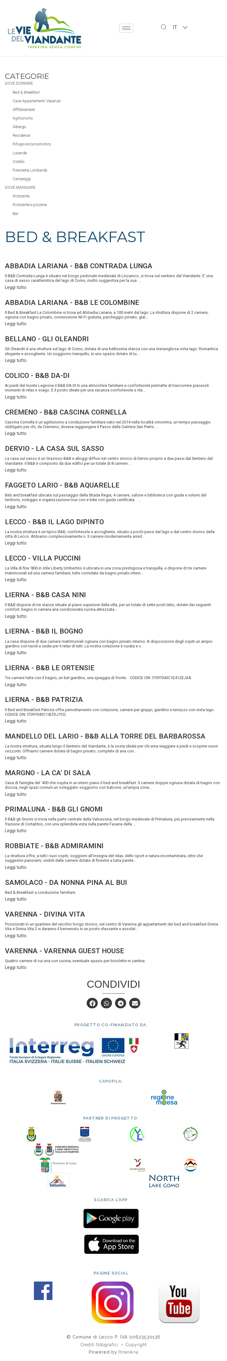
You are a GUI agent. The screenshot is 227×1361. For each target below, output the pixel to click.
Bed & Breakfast (26, 92)
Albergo (19, 126)
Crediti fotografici (100, 1344)
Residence (21, 135)
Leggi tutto (16, 287)
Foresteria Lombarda (30, 170)
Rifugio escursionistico (32, 144)
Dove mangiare (20, 187)
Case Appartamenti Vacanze (36, 101)
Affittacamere (24, 109)
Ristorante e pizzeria (30, 204)
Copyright (136, 1344)
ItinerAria (128, 1352)
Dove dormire (19, 83)
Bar (15, 213)
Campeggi (22, 178)
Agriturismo (23, 118)
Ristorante (21, 196)
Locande (20, 153)
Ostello (18, 161)
